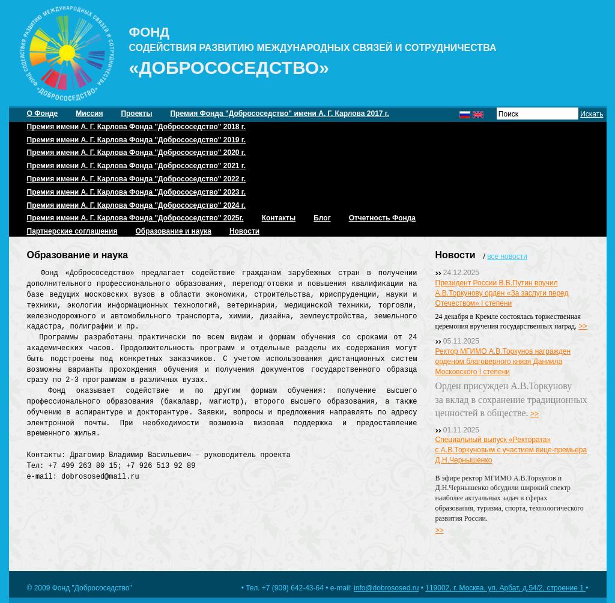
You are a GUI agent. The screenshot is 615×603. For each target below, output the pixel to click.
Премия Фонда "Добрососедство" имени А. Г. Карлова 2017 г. (279, 113)
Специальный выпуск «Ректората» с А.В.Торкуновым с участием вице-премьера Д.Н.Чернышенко (511, 449)
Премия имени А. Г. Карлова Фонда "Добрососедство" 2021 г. (136, 166)
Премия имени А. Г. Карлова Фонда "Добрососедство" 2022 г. (136, 179)
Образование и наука (173, 231)
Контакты (279, 218)
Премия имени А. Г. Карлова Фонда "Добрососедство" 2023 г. (136, 192)
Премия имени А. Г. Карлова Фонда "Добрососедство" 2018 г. (136, 127)
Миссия (89, 113)
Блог (322, 218)
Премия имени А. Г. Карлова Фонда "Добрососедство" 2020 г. (136, 152)
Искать (591, 114)
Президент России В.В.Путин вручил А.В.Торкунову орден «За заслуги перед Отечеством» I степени (502, 293)
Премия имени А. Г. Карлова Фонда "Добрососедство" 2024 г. (136, 205)
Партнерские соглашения (72, 231)
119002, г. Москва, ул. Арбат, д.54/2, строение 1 (505, 588)
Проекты (136, 113)
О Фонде (42, 113)
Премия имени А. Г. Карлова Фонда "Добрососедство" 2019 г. (136, 140)
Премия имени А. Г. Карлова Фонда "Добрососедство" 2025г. (135, 218)
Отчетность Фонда (382, 218)
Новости (244, 231)
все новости (507, 256)
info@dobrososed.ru (386, 588)
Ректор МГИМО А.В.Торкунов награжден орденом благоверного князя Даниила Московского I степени (503, 361)
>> (582, 326)
